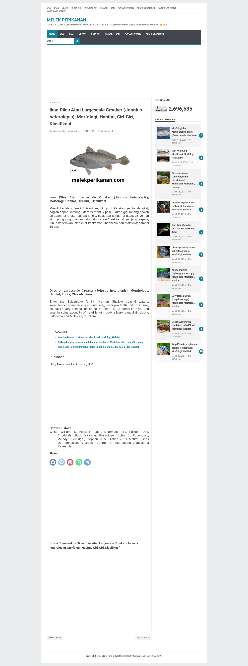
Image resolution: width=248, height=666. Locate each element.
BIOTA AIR (76, 8)
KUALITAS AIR (90, 8)
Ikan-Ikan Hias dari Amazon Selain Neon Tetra (183, 228)
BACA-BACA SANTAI (56, 11)
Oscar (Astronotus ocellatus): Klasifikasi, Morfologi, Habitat (183, 325)
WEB (49, 8)
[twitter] (61, 462)
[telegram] (87, 462)
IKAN (56, 8)
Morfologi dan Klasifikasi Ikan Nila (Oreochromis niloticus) (184, 132)
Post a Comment (105, 131)
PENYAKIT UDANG (126, 8)
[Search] (59, 41)
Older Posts (143, 638)
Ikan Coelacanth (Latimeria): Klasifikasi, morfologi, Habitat (89, 337)
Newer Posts (55, 638)
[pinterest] (70, 462)
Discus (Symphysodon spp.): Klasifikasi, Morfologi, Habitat (183, 251)
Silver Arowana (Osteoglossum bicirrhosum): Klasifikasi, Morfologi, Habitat (183, 180)
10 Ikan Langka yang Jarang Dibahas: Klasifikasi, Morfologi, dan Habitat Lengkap (100, 342)
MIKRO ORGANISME (146, 8)
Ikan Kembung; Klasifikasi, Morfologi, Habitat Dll (183, 154)
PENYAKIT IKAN (107, 8)
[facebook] (53, 462)
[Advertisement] (124, 70)
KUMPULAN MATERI (167, 8)
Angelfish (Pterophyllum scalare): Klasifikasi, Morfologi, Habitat (184, 348)
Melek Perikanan (66, 19)
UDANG (65, 8)
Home (52, 34)
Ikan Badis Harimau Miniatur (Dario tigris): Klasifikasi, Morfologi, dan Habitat (98, 347)
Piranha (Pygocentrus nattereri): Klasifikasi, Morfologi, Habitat (183, 206)
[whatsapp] (78, 462)
